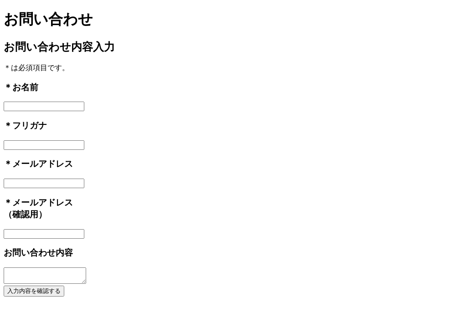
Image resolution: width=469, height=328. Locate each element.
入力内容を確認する (34, 293)
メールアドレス (42, 164)
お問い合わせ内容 (38, 252)
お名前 (25, 87)
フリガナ (29, 125)
